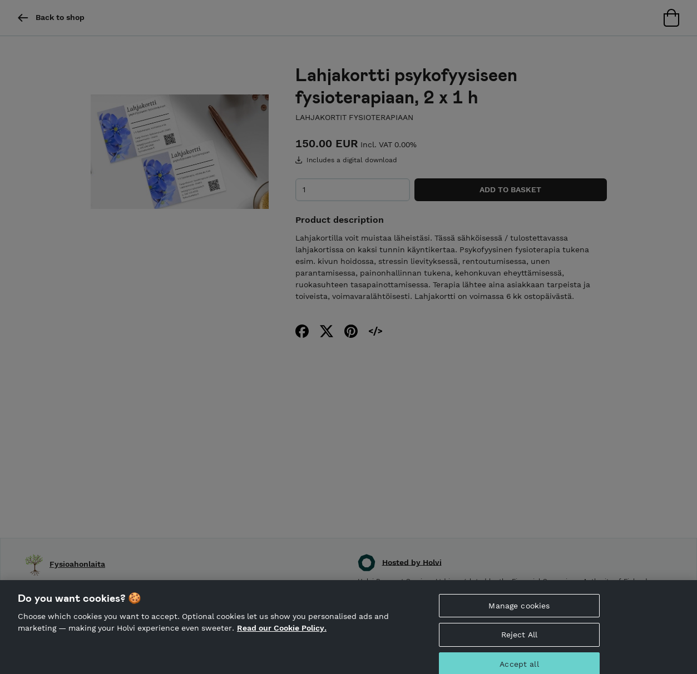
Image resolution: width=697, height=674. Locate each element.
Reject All (519, 644)
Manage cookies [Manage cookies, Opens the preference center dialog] (519, 614)
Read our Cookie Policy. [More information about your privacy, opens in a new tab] (282, 637)
